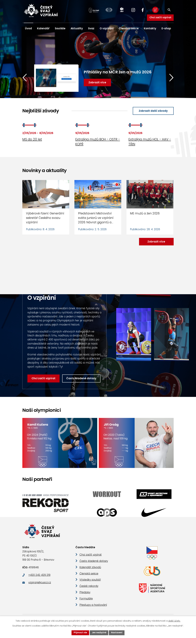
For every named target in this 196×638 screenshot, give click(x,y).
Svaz (91, 28)
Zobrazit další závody (152, 111)
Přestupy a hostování (93, 607)
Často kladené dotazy (81, 378)
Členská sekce (129, 28)
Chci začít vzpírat (160, 17)
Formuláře (86, 600)
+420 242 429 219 (39, 577)
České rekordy (88, 588)
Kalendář (43, 28)
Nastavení (117, 632)
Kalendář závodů (90, 569)
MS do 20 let (32, 139)
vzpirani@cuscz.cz (39, 584)
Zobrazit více (156, 242)
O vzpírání (107, 28)
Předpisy (84, 594)
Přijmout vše (80, 632)
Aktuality (77, 28)
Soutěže (60, 28)
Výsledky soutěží (90, 582)
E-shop (166, 28)
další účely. (174, 620)
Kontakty (150, 28)
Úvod (28, 28)
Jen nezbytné (99, 632)
